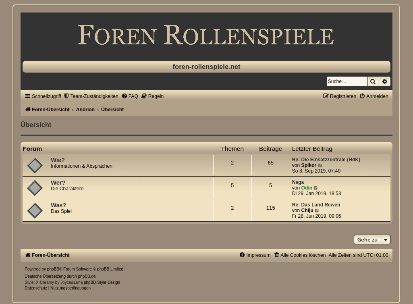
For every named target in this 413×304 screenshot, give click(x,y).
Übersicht (36, 124)
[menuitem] (90, 96)
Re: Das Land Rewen (316, 205)
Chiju (307, 210)
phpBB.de (87, 276)
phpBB (53, 269)
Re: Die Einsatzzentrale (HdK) (326, 159)
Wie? (58, 160)
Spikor (309, 165)
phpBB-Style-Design (102, 282)
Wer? (58, 182)
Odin (307, 188)
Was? (58, 205)
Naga (298, 182)
